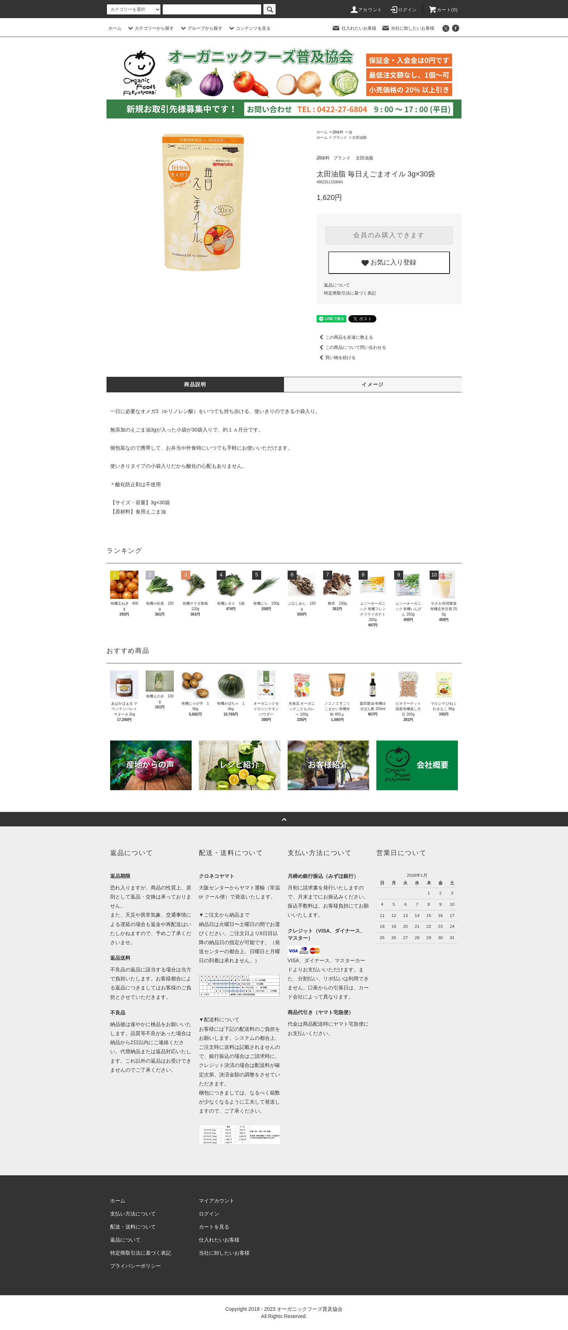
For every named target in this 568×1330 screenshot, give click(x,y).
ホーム (114, 28)
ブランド (340, 137)
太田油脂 (359, 137)
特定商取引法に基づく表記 (350, 293)
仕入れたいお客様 (353, 28)
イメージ (373, 384)
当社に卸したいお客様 (407, 28)
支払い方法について (133, 1214)
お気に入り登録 (389, 263)
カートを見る (214, 1227)
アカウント (366, 9)
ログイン (403, 9)
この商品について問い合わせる (351, 347)
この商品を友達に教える (345, 337)
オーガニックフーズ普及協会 (310, 1309)
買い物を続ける (336, 357)
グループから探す (200, 28)
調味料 (338, 132)
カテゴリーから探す (150, 28)
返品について (337, 285)
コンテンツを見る (249, 28)
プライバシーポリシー (135, 1266)
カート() (443, 9)
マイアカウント (216, 1201)
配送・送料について (133, 1227)
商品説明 (195, 384)
